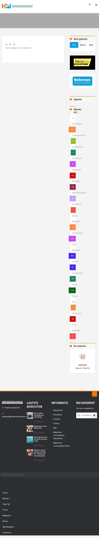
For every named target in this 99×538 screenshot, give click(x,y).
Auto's (5, 521)
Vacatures (7, 532)
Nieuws (7, 498)
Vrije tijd (6, 504)
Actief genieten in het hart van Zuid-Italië (41, 439)
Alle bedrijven (8, 527)
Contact (56, 419)
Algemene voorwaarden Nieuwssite (58, 435)
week (74, 45)
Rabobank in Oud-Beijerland (40, 427)
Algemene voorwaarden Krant (61, 444)
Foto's (5, 510)
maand (82, 45)
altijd (91, 45)
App (55, 428)
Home (5, 493)
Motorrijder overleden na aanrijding (39, 415)
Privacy (56, 423)
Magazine (7, 515)
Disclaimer (57, 415)
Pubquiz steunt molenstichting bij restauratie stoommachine (39, 453)
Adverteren (58, 410)
